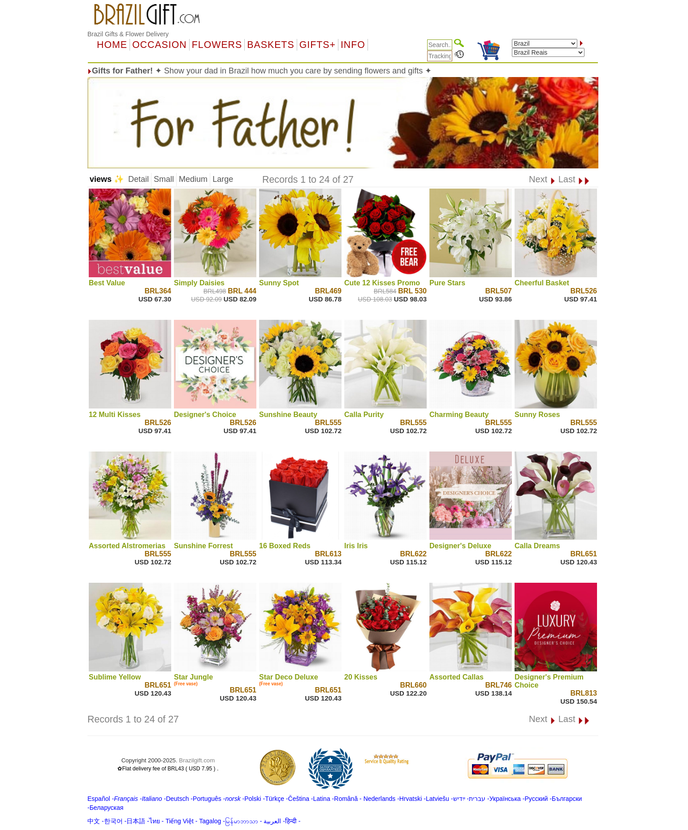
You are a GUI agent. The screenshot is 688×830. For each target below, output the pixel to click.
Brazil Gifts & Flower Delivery (128, 34)
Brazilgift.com (197, 760)
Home (112, 44)
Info (353, 44)
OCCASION (159, 44)
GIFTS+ (317, 44)
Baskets (270, 44)
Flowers (217, 44)
